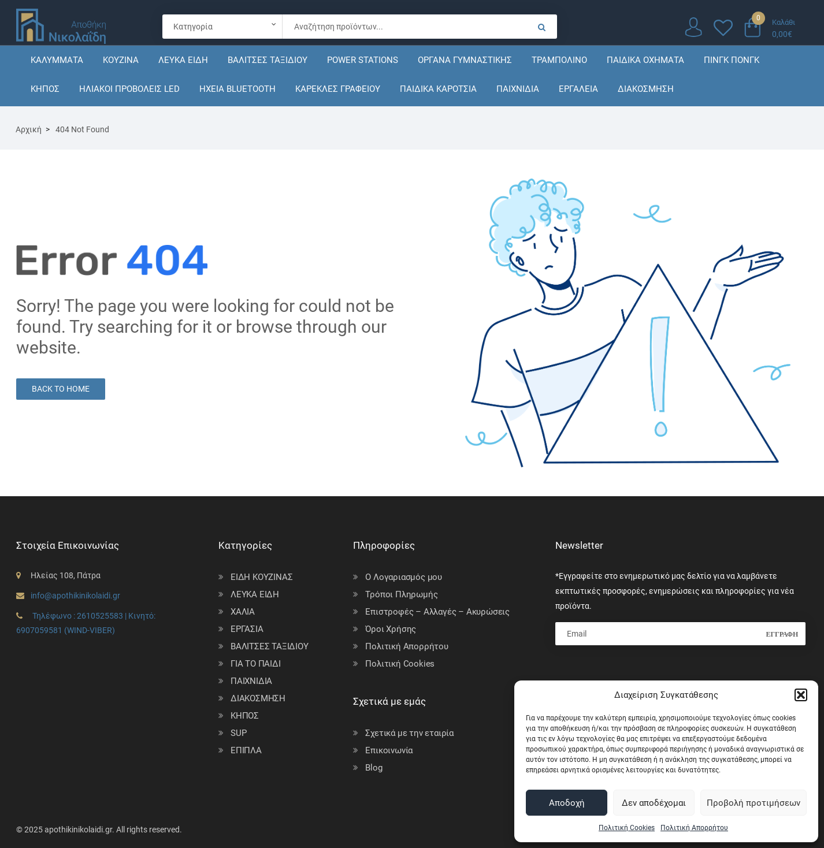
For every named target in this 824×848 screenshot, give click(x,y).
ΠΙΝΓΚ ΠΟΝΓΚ (731, 60)
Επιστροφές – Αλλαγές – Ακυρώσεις (437, 612)
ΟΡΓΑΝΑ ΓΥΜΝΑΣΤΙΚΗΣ (465, 60)
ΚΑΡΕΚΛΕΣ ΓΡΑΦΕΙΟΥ (337, 89)
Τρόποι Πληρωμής (401, 594)
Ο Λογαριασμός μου (403, 577)
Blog (373, 768)
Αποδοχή (567, 803)
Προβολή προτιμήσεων (753, 803)
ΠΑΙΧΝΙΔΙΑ (517, 89)
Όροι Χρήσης (390, 629)
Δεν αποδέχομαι (654, 803)
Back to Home (61, 388)
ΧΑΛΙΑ (243, 612)
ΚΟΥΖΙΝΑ (121, 60)
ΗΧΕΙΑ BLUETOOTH (237, 89)
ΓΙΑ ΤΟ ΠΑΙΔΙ (256, 664)
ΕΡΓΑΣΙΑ (247, 629)
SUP (238, 733)
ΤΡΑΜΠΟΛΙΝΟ (559, 60)
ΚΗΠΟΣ (45, 89)
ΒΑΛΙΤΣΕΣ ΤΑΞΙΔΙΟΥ (267, 60)
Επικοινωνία (389, 750)
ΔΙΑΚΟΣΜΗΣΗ (646, 89)
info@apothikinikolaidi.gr (75, 595)
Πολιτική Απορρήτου (694, 828)
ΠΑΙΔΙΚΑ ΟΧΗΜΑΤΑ (645, 60)
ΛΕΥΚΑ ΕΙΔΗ (183, 60)
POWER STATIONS (362, 60)
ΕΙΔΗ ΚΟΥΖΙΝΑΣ (261, 577)
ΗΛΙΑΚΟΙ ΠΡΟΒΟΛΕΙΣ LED (129, 89)
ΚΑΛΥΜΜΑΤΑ (57, 60)
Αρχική (29, 129)
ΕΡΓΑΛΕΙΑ (578, 89)
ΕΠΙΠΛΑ (246, 750)
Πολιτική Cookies (627, 828)
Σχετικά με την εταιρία (409, 733)
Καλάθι (783, 22)
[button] (801, 695)
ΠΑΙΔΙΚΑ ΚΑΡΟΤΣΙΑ (438, 89)
